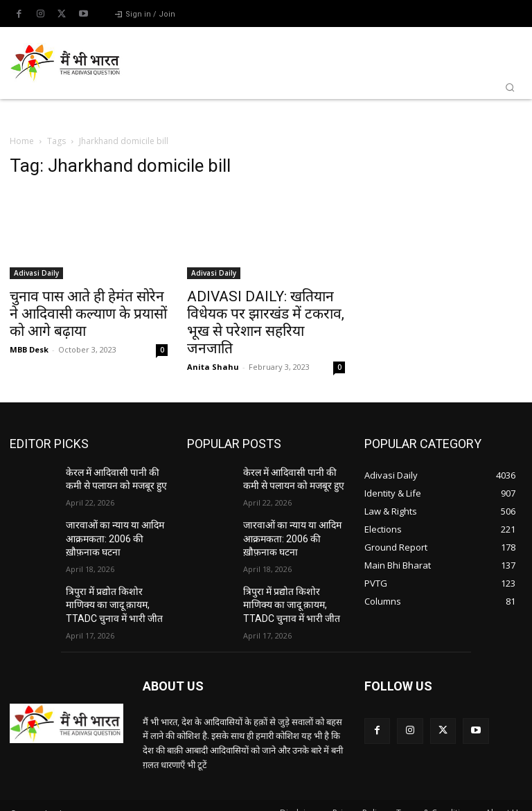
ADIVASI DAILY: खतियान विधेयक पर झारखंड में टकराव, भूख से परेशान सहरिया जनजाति (265, 322)
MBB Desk (29, 349)
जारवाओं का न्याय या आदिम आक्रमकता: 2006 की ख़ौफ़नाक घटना (114, 532)
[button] (510, 87)
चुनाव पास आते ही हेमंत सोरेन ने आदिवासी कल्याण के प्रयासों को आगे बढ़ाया (88, 313)
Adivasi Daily (36, 273)
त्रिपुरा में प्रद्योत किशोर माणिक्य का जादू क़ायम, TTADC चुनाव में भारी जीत (116, 592)
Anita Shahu (213, 367)
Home (22, 141)
